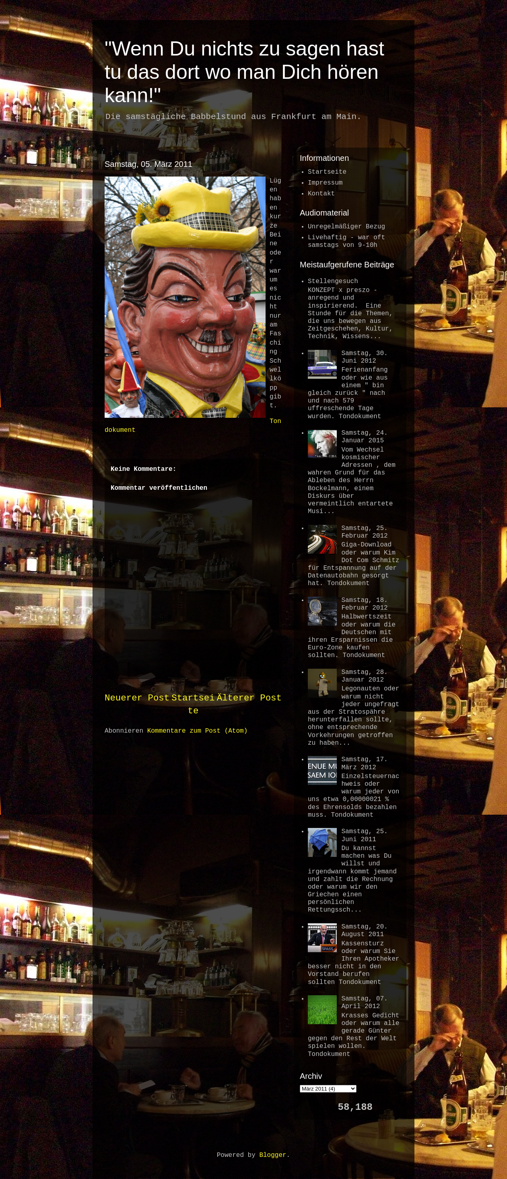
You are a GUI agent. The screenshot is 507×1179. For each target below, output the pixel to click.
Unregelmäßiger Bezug (346, 226)
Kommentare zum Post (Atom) (197, 731)
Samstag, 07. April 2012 (364, 1002)
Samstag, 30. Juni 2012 (364, 357)
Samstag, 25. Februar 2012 (364, 532)
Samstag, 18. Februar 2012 (364, 604)
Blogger (272, 1155)
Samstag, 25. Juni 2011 (364, 835)
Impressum (325, 183)
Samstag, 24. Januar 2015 (364, 436)
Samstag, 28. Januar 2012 (364, 676)
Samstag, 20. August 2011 (364, 930)
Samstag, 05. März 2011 (148, 164)
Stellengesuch (333, 281)
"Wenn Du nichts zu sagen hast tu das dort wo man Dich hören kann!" (244, 72)
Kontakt (321, 193)
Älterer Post (249, 698)
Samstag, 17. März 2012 (364, 763)
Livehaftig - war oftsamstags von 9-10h (346, 241)
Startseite (327, 172)
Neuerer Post (137, 698)
